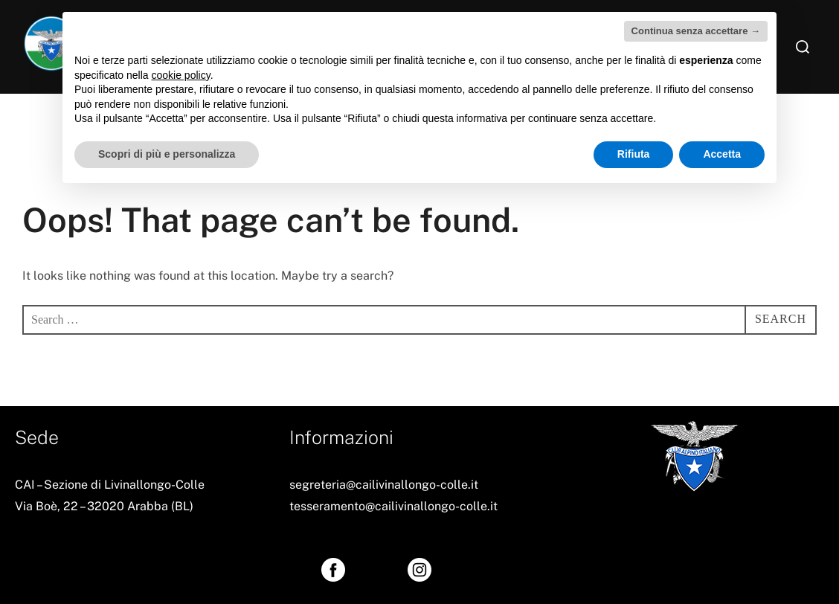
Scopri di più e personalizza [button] (166, 154)
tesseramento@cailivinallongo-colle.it (393, 506)
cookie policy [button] (181, 75)
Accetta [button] (722, 154)
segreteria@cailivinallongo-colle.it (383, 485)
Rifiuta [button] (633, 154)
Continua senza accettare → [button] (695, 30)
